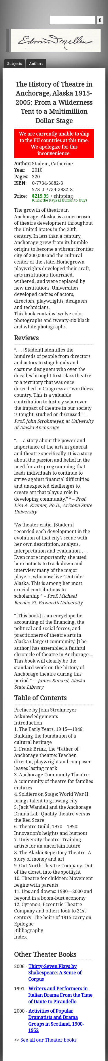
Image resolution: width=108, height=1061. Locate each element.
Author (36, 63)
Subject (14, 63)
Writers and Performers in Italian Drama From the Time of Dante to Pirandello (60, 995)
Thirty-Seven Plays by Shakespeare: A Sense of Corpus (55, 973)
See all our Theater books (48, 1040)
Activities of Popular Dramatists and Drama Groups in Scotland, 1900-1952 (56, 1020)
